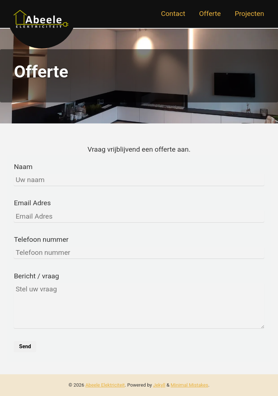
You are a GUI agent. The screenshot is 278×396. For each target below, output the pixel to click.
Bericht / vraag (36, 276)
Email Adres (32, 203)
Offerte (210, 13)
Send (25, 347)
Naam (23, 167)
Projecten (249, 13)
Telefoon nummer (41, 239)
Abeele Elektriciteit (105, 385)
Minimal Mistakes (189, 385)
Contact (173, 13)
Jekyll (159, 385)
